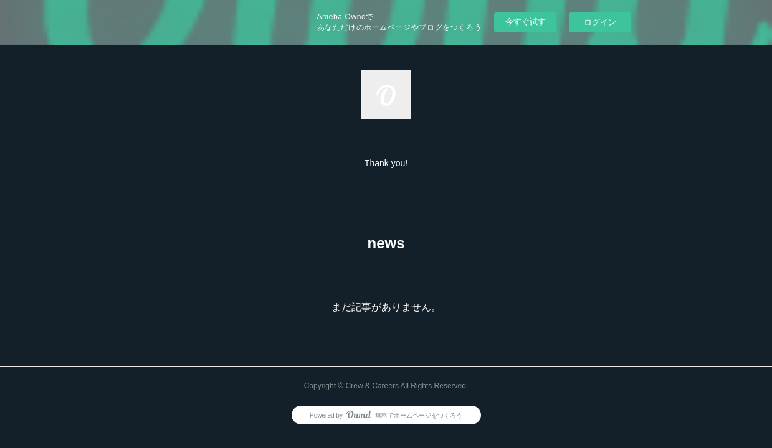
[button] (386, 163)
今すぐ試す (525, 21)
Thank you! (386, 163)
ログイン (600, 22)
